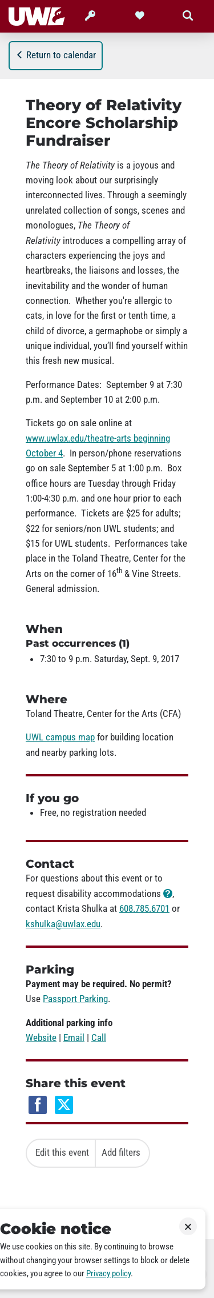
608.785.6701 (144, 908)
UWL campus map (60, 737)
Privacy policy (108, 1273)
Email (73, 1037)
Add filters (121, 1152)
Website (41, 1037)
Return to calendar (55, 55)
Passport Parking (75, 998)
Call (98, 1037)
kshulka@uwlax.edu (63, 924)
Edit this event (62, 1152)
